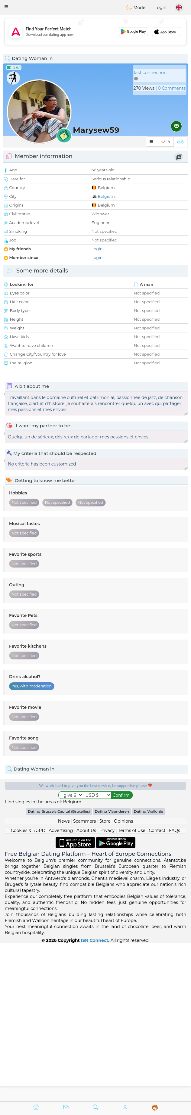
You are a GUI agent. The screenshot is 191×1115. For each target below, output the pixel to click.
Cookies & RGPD (28, 988)
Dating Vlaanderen (112, 969)
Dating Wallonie (148, 969)
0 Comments (172, 88)
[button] (6, 6)
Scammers (84, 979)
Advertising (61, 988)
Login (160, 7)
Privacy (107, 988)
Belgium (106, 196)
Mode (135, 8)
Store (105, 979)
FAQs (174, 988)
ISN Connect (94, 1098)
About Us (86, 988)
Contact (157, 988)
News (64, 979)
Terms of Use (131, 988)
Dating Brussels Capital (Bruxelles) (59, 969)
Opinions (123, 979)
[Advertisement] (95, 31)
